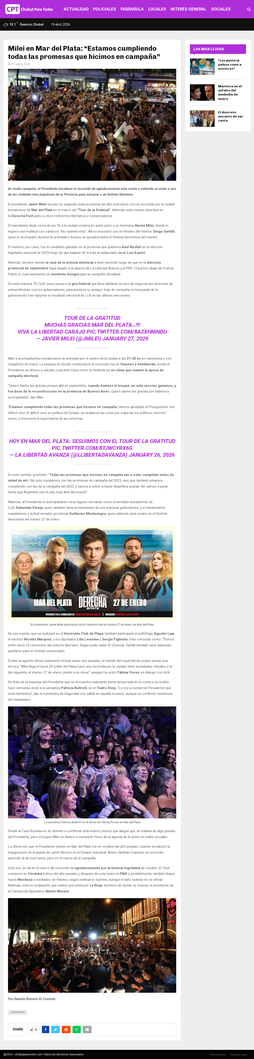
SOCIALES (221, 9)
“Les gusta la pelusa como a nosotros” (229, 64)
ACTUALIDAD (76, 9)
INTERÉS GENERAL (188, 9)
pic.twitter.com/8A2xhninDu (127, 332)
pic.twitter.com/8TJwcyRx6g (92, 448)
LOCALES (157, 9)
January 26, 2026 (152, 455)
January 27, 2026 (125, 338)
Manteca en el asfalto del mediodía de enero (230, 92)
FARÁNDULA (132, 9)
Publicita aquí (238, 1054)
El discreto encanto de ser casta (230, 116)
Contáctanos (217, 1054)
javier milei (17, 1012)
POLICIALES (104, 9)
